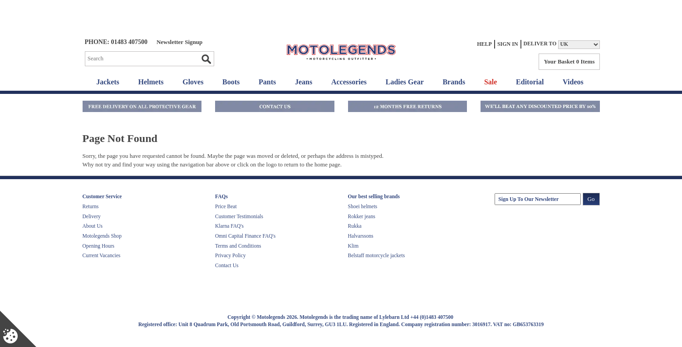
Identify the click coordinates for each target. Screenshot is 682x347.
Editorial (530, 82)
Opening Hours (99, 246)
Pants (267, 82)
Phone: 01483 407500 (116, 42)
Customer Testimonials (239, 216)
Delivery (92, 216)
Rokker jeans (361, 216)
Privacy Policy (230, 255)
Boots (231, 82)
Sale (490, 82)
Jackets (107, 82)
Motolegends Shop (102, 236)
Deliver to (540, 44)
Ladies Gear (405, 82)
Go (206, 59)
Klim (353, 246)
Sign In (507, 44)
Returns (91, 206)
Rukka (355, 226)
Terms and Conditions (238, 246)
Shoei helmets (363, 206)
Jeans (303, 82)
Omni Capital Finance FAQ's (245, 236)
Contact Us (226, 265)
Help (484, 44)
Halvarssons (360, 236)
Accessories (349, 82)
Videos (573, 82)
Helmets (151, 82)
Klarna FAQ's (229, 226)
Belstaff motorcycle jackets (376, 255)
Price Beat (226, 206)
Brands (453, 82)
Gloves (192, 82)
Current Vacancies (102, 255)
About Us (93, 226)
